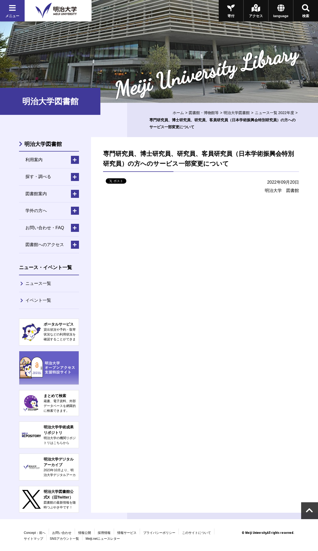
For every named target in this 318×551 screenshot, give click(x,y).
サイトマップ (33, 538)
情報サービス (127, 532)
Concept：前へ (35, 532)
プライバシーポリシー (159, 532)
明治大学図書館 (237, 113)
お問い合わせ (61, 532)
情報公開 (84, 532)
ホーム (178, 113)
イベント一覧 (38, 300)
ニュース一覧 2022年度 (274, 113)
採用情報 (104, 532)
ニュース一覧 (38, 283)
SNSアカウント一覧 (64, 538)
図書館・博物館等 (204, 113)
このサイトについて (196, 532)
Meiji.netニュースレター (103, 538)
